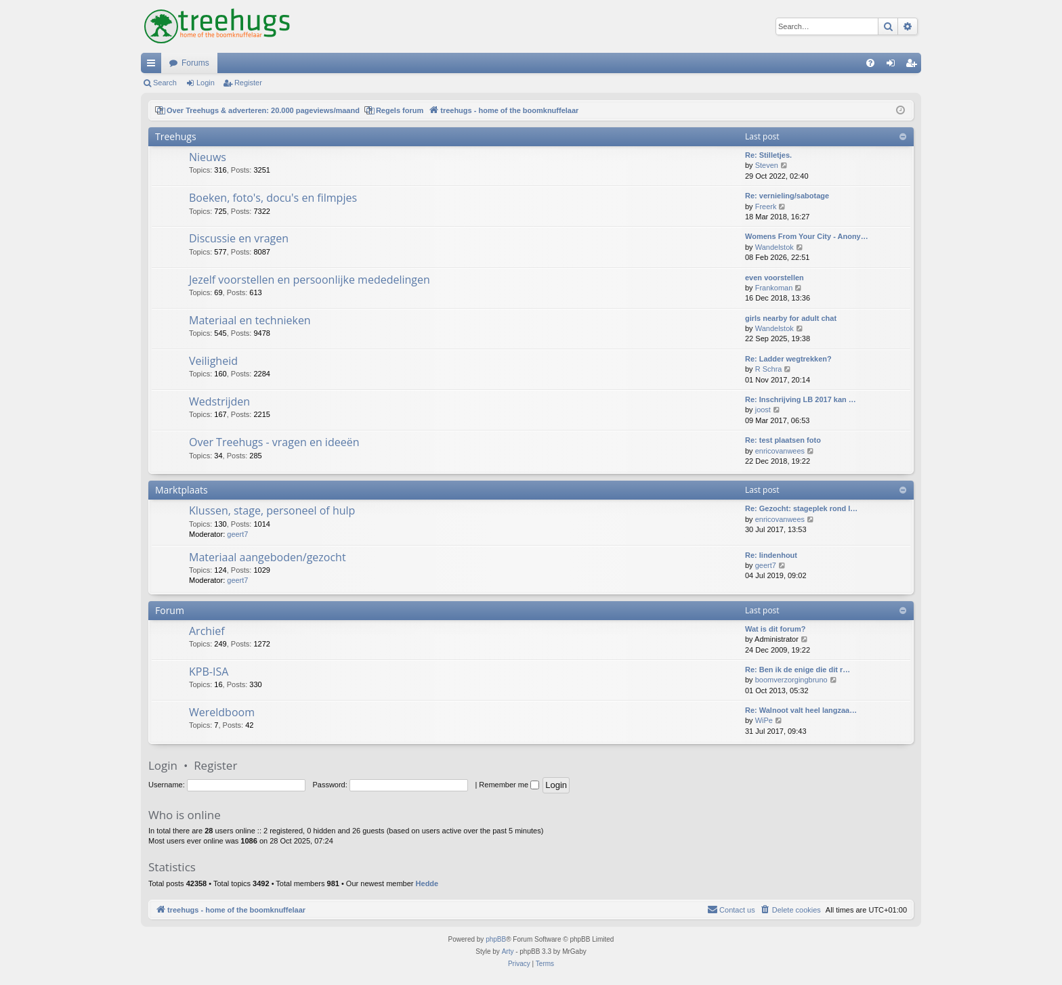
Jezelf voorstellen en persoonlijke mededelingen (309, 279)
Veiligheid (213, 360)
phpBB (496, 939)
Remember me (509, 785)
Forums (195, 63)
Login (205, 83)
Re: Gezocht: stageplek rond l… (801, 508)
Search (165, 83)
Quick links (153, 65)
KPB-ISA (208, 671)
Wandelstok (774, 247)
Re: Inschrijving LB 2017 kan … (800, 399)
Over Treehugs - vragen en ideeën (274, 442)
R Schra (768, 369)
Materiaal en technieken (250, 320)
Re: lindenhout (771, 555)
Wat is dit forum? (775, 629)
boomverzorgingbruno (791, 680)
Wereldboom (222, 712)
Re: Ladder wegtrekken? (788, 359)
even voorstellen (774, 277)
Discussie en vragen (239, 238)
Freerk (766, 206)
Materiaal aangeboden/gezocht (267, 557)
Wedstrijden (219, 401)
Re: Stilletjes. (768, 155)
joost (763, 410)
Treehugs (175, 136)
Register (248, 83)
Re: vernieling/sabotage (787, 196)
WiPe (764, 720)
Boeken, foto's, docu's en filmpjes (273, 197)
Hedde (427, 883)
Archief (207, 630)
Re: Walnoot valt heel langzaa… (801, 710)
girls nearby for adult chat (790, 318)
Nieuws (207, 157)
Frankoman (774, 288)
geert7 (237, 534)
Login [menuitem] (894, 65)
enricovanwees (780, 451)
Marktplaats (181, 489)
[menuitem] (870, 63)
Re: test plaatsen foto (783, 440)
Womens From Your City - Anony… (806, 236)
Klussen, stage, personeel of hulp (272, 510)
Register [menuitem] (914, 65)
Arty (508, 951)
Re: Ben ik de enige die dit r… (797, 669)
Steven (766, 165)
